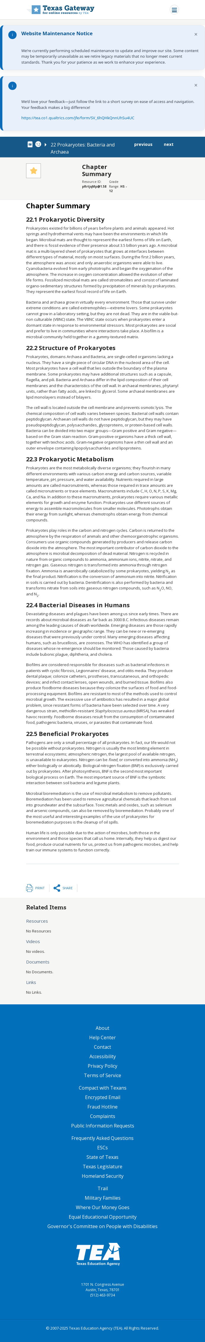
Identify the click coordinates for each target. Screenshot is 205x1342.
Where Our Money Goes (102, 1207)
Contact (102, 1047)
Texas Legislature (102, 1166)
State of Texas (102, 1157)
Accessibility (102, 1056)
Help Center (102, 1037)
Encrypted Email (102, 1097)
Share (68, 888)
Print (40, 888)
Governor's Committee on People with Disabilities (102, 1226)
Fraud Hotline (102, 1106)
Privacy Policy (102, 1066)
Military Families (103, 1198)
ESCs (102, 1147)
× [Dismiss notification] (196, 34)
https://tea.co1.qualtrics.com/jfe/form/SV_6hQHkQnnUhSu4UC (77, 117)
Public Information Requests (102, 1125)
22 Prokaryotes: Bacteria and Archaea (83, 148)
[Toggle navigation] (174, 10)
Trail (102, 1188)
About (102, 1028)
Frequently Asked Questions (102, 1138)
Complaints (102, 1116)
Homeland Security (103, 1176)
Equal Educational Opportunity (103, 1217)
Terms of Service (102, 1075)
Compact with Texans (102, 1088)
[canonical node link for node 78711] (31, 144)
